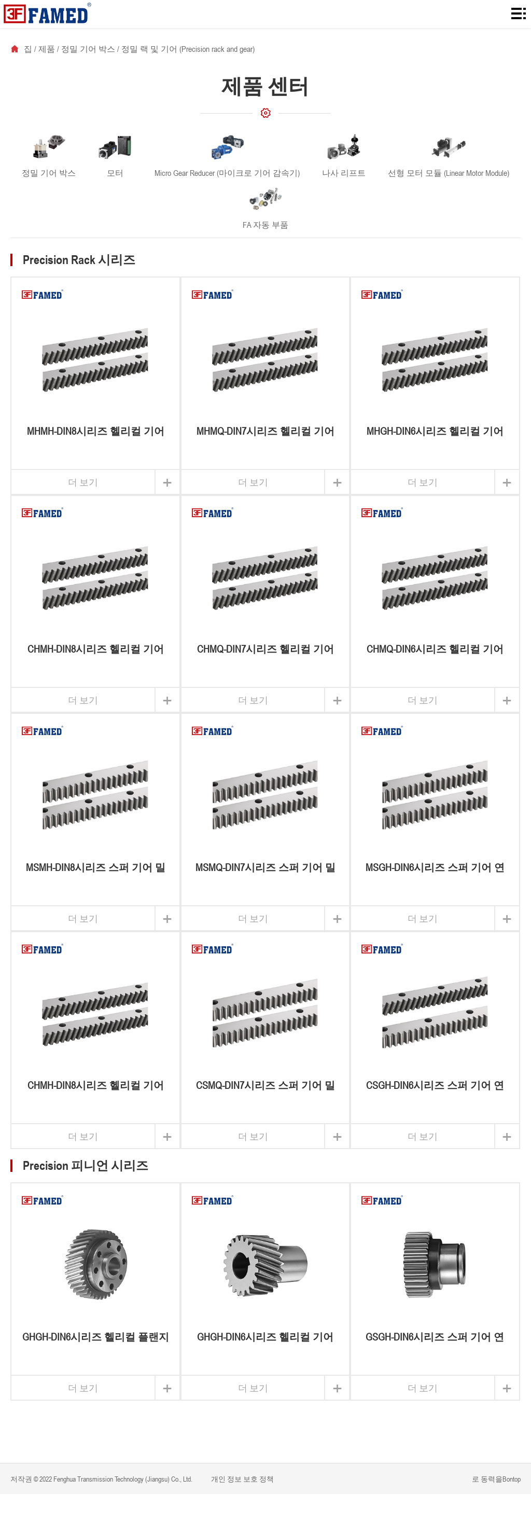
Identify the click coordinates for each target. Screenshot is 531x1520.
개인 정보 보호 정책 (241, 1478)
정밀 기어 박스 (88, 49)
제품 (46, 49)
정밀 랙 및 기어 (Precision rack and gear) (188, 49)
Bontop (511, 1478)
